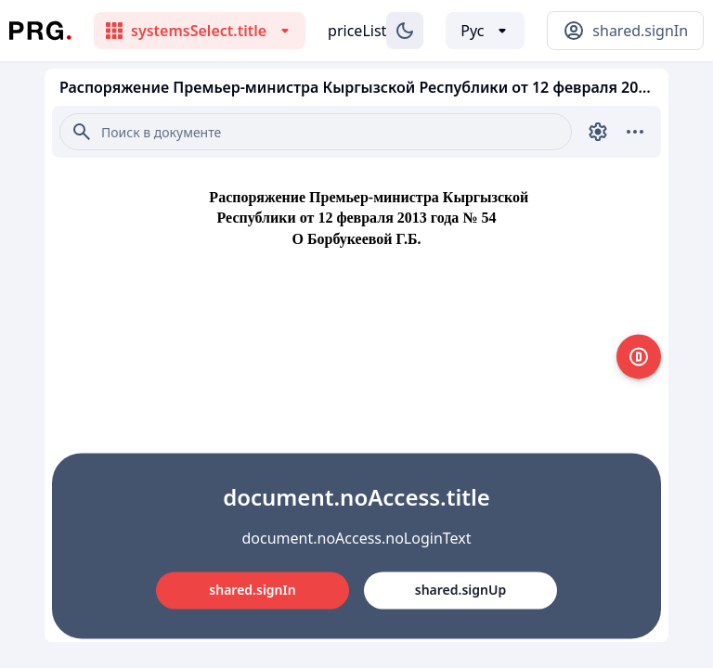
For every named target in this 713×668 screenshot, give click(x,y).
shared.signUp (460, 589)
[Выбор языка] (485, 30)
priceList (357, 30)
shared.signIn (252, 589)
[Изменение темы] (404, 30)
